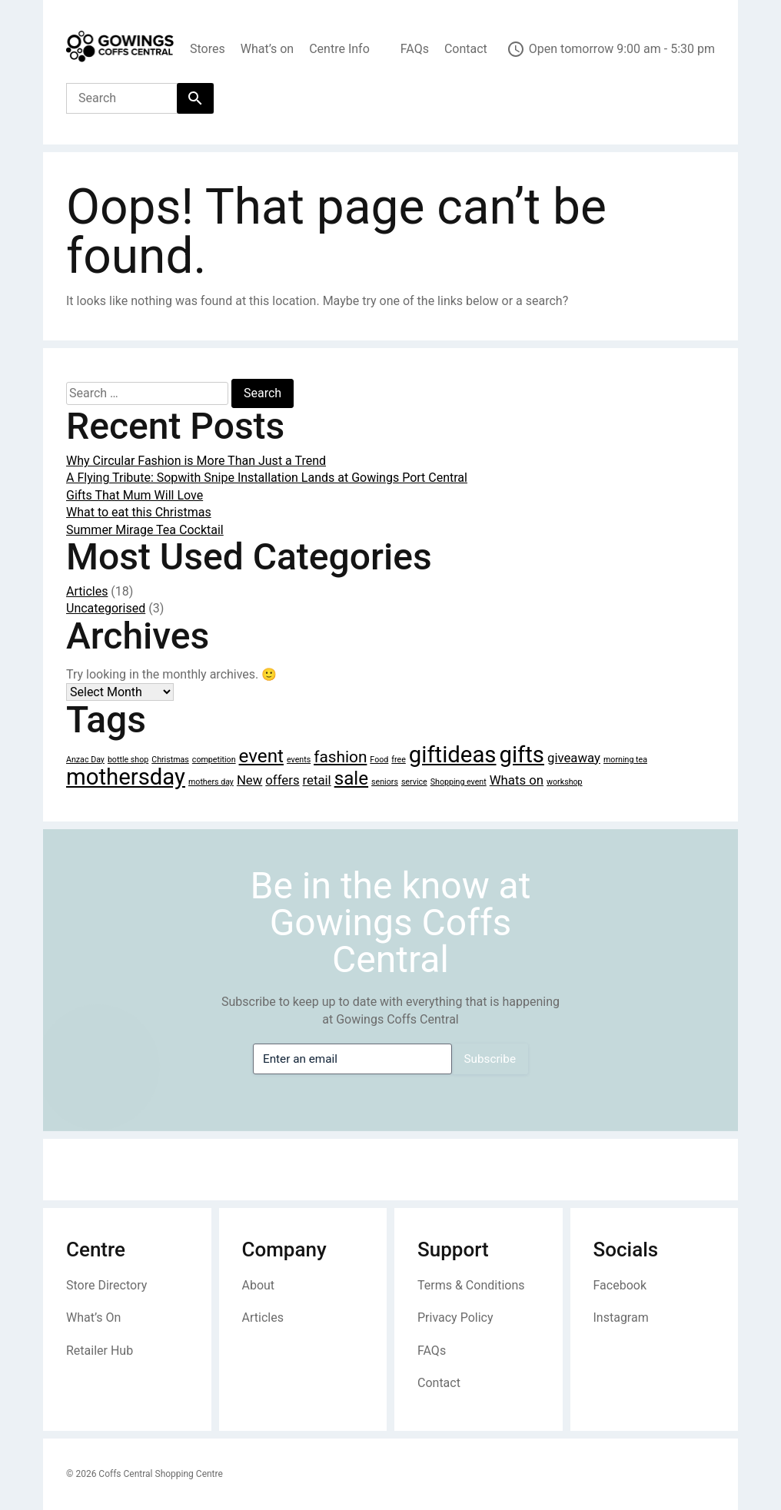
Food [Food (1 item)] (379, 760)
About (258, 1285)
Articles (87, 591)
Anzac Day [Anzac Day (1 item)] (85, 760)
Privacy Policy (455, 1317)
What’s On (93, 1317)
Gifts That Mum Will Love (134, 495)
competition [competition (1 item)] (214, 760)
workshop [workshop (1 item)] (565, 782)
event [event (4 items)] (261, 756)
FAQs (414, 48)
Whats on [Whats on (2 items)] (516, 780)
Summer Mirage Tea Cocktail (145, 530)
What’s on (267, 48)
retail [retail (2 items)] (317, 780)
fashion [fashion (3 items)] (340, 757)
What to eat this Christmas (138, 512)
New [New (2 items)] (249, 780)
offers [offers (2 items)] (282, 780)
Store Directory (106, 1285)
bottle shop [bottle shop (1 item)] (128, 760)
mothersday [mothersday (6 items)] (125, 777)
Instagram (621, 1317)
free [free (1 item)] (398, 760)
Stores (207, 48)
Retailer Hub (99, 1350)
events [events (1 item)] (299, 760)
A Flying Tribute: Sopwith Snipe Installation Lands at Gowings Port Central (266, 477)
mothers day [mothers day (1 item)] (211, 782)
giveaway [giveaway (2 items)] (573, 757)
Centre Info (339, 48)
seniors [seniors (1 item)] (384, 782)
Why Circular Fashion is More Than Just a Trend (196, 460)
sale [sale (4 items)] (351, 778)
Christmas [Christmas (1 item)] (170, 760)
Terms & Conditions (471, 1285)
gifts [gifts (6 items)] (521, 755)
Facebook (619, 1285)
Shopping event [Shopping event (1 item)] (458, 782)
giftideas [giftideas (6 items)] (453, 755)
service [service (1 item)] (414, 782)
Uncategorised (105, 608)
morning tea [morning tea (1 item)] (625, 760)
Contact (465, 48)
